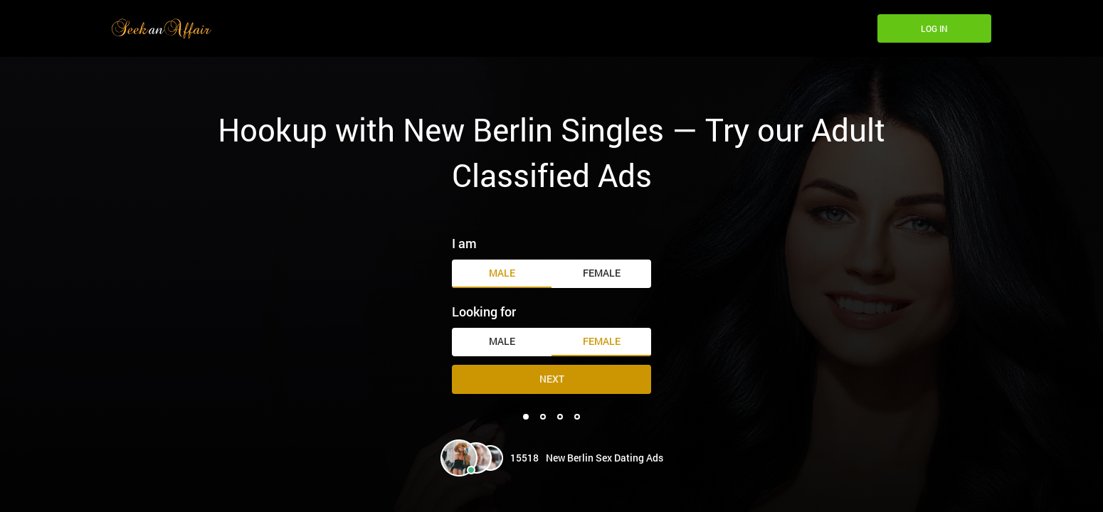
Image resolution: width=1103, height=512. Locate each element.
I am (464, 243)
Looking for (484, 311)
